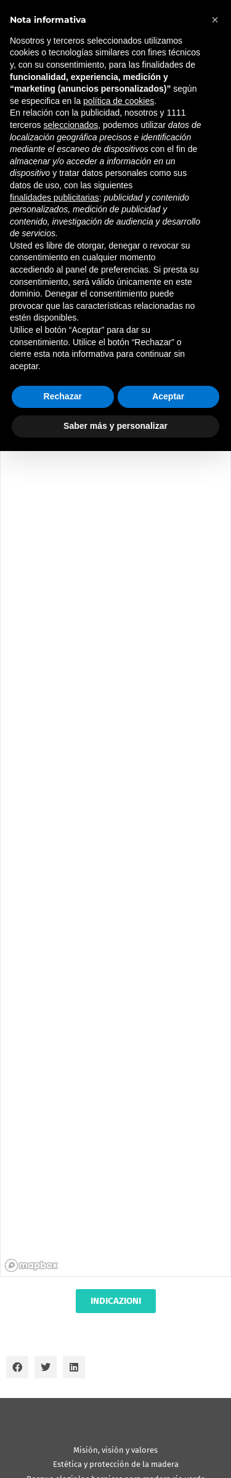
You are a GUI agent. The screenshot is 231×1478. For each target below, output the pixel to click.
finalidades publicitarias (54, 197)
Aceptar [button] (168, 396)
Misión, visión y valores (115, 1450)
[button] (17, 1367)
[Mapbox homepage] (31, 1265)
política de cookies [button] (118, 101)
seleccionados (70, 125)
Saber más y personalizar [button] (115, 426)
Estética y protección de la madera (116, 1464)
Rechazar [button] (63, 396)
